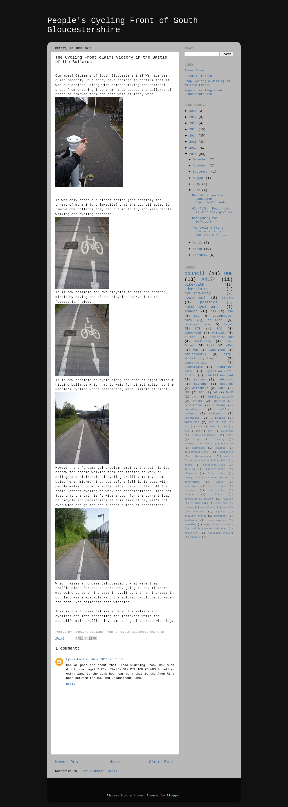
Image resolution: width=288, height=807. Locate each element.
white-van (191, 422)
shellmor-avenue (195, 516)
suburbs (226, 384)
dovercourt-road (214, 465)
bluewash (190, 443)
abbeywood (192, 332)
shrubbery (220, 516)
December (201, 159)
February (201, 255)
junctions (191, 486)
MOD (195, 350)
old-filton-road (219, 375)
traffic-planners (202, 528)
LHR (225, 426)
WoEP (229, 392)
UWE (228, 273)
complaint (226, 452)
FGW (212, 426)
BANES (222, 388)
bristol (218, 332)
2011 (193, 154)
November (201, 165)
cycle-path (195, 298)
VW (215, 392)
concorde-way (195, 362)
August (199, 178)
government (191, 482)
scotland (198, 511)
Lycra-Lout (75, 659)
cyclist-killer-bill (213, 460)
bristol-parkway (220, 396)
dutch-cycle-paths (203, 307)
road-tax (221, 503)
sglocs (220, 511)
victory (195, 537)
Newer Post (68, 761)
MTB (198, 328)
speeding (190, 524)
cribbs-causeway (203, 456)
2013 (193, 141)
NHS (198, 431)
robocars (225, 379)
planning (218, 405)
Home (115, 761)
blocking (219, 439)
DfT (201, 392)
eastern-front (215, 469)
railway (228, 499)
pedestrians (193, 405)
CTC (186, 426)
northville (216, 490)
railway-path (199, 503)
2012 (193, 148)
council (194, 273)
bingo (196, 439)
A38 (213, 311)
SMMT (211, 431)
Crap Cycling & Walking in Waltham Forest (207, 83)
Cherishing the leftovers (205, 219)
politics (209, 302)
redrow (199, 379)
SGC (196, 316)
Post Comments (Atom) (99, 771)
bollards (215, 320)
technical (191, 418)
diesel (197, 401)
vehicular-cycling (220, 533)
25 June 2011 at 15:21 (105, 659)
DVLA (199, 426)
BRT (186, 392)
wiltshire (200, 388)
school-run (208, 507)
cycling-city (197, 293)
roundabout (192, 409)
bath (195, 396)
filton (190, 337)
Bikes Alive (194, 70)
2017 (193, 117)
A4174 (208, 279)
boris (208, 443)
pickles (189, 494)
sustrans (227, 524)
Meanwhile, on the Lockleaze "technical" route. (210, 199)
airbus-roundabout (204, 435)
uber (224, 528)
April (198, 242)
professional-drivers (199, 499)
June (197, 190)
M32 (186, 431)
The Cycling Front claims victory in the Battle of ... (209, 231)
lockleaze (203, 341)
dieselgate (193, 367)
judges (218, 482)
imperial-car (222, 337)
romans (188, 507)
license (189, 490)
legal (228, 324)
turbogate (217, 418)
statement (216, 413)
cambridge (198, 448)
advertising (196, 289)
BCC (211, 422)
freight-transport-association (205, 477)
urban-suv (191, 533)
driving (189, 469)
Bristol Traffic (198, 76)
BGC (224, 422)
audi (230, 435)
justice (219, 401)
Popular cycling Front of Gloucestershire (206, 92)
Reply (70, 684)
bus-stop (227, 443)
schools (228, 507)
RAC (219, 328)
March (198, 249)
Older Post (161, 761)
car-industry (195, 354)
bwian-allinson (197, 324)
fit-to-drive (216, 473)
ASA (230, 311)
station (209, 524)
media (227, 298)
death (188, 465)
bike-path (194, 285)
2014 (193, 135)
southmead (191, 520)
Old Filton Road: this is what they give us (212, 210)
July (197, 184)
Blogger (173, 795)
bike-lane (217, 350)
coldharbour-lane (196, 452)
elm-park (190, 473)
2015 (193, 129)
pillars (217, 494)
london (191, 311)
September (202, 171)
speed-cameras (216, 520)
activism (227, 431)
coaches (220, 448)
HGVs (229, 345)
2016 (193, 123)
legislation (217, 486)
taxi (210, 345)
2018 (193, 111)
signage (200, 384)
